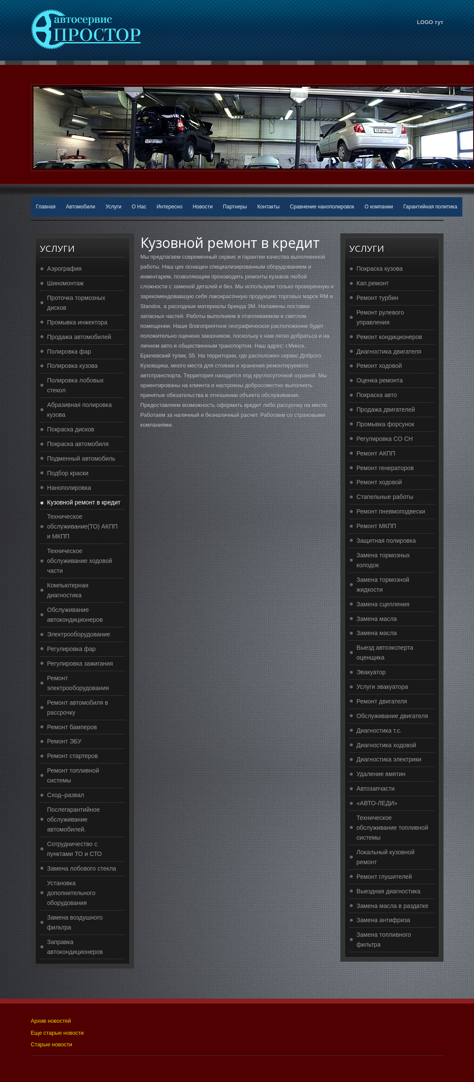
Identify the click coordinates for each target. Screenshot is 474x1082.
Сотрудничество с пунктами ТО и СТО (74, 849)
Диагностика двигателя (389, 351)
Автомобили (80, 207)
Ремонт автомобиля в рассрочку (77, 707)
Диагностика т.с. (379, 730)
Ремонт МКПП (376, 526)
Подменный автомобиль (81, 458)
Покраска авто (377, 394)
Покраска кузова (380, 268)
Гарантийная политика (430, 207)
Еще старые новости (57, 1033)
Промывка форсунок (385, 424)
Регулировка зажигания (80, 663)
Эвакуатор (371, 672)
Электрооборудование (78, 634)
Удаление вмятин (381, 773)
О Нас (138, 207)
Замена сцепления (383, 604)
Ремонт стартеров (72, 755)
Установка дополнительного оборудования (71, 893)
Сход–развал (65, 795)
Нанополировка (69, 487)
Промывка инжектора (77, 322)
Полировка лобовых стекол (75, 385)
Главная (46, 207)
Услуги (114, 207)
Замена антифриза (383, 920)
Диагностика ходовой (386, 745)
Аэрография (64, 268)
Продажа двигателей (386, 409)
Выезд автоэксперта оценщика (385, 652)
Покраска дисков (71, 429)
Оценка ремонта (380, 380)
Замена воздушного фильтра (75, 922)
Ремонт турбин (377, 297)
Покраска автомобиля (78, 443)
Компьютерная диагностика (68, 590)
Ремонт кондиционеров (389, 336)
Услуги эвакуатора (382, 686)
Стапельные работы (385, 496)
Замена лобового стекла (81, 868)
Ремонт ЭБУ (64, 741)
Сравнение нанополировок (322, 207)
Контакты (268, 207)
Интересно (169, 207)
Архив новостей (51, 1021)
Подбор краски (68, 473)
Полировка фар (69, 351)
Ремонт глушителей (384, 876)
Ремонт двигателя (382, 701)
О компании (378, 207)
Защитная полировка (386, 540)
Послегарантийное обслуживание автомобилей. (73, 819)
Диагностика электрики (389, 759)
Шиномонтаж (65, 283)
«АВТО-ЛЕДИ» (377, 803)
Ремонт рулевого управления (380, 317)
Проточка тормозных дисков (76, 302)
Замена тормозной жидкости (383, 584)
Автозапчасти (376, 788)
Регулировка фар (71, 648)
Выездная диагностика (389, 891)
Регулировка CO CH (385, 438)
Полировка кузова (72, 365)
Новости (202, 207)
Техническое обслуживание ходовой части (79, 560)
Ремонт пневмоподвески (391, 511)
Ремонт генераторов (385, 468)
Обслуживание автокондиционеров (75, 614)
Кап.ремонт (373, 283)
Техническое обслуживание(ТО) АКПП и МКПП (82, 526)
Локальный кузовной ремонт (386, 857)
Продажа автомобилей (79, 336)
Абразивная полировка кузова (79, 409)
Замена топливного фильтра (384, 939)
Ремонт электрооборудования (78, 683)
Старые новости (51, 1044)
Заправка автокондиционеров (75, 946)
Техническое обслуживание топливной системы (392, 827)
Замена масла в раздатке (392, 905)
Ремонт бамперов (72, 727)
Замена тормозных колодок (383, 560)
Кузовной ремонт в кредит (84, 502)
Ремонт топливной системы (73, 775)
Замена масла (377, 618)
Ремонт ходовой (379, 365)
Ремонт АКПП (376, 453)
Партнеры (235, 207)
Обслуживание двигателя (392, 715)
